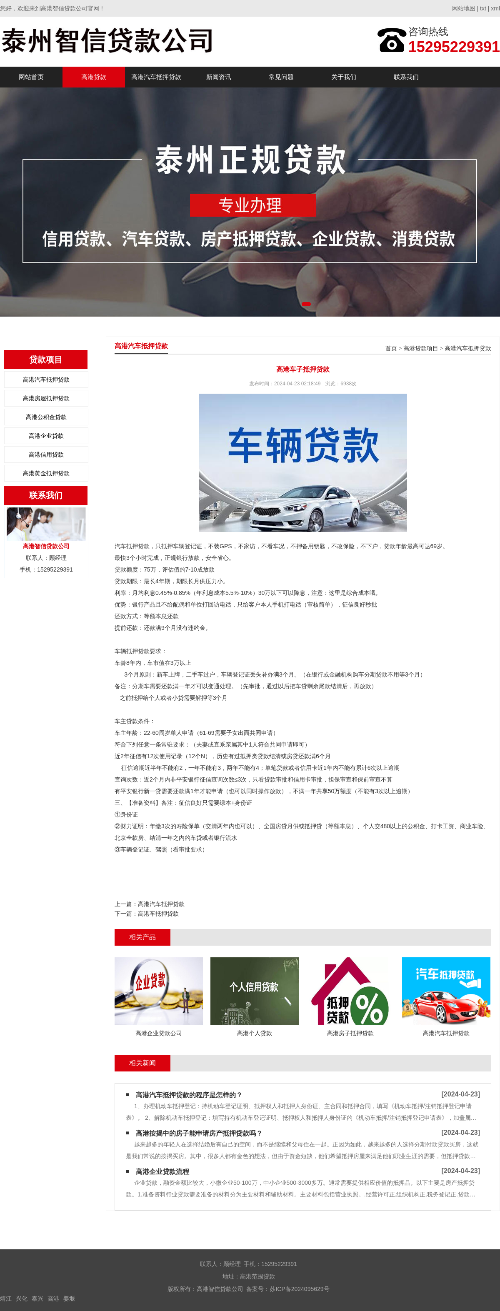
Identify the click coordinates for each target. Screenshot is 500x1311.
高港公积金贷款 (46, 417)
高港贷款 (93, 76)
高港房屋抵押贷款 (46, 398)
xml (495, 8)
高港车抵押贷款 (158, 913)
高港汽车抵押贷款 (156, 76)
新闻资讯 (218, 76)
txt (483, 8)
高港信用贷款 (46, 454)
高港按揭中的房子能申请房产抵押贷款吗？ (199, 1133)
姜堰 (69, 1298)
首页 (391, 348)
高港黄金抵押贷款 (46, 473)
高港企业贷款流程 (162, 1171)
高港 (53, 1298)
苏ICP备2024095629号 (299, 1289)
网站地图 (463, 8)
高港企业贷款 (46, 435)
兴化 (22, 1298)
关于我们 (343, 76)
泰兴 (37, 1298)
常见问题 (281, 76)
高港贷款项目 (420, 348)
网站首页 (31, 76)
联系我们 (406, 76)
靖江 (6, 1298)
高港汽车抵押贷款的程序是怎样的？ (189, 1095)
